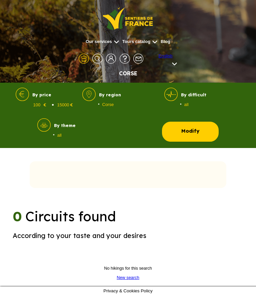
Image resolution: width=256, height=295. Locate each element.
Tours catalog (139, 41)
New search (128, 277)
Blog (165, 41)
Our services (102, 41)
